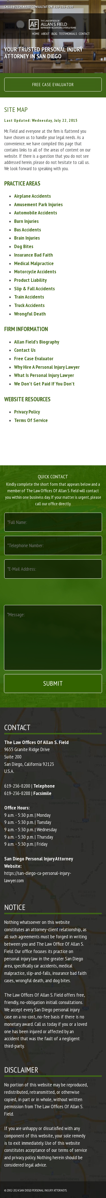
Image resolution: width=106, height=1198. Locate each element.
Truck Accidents (29, 305)
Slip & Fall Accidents (34, 288)
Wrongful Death (30, 313)
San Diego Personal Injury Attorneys (43, 1190)
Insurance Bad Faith (33, 254)
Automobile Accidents (35, 212)
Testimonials (68, 33)
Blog (54, 33)
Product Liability (30, 280)
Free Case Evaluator (53, 84)
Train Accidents (29, 296)
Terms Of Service (31, 420)
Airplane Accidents (32, 196)
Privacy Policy (27, 411)
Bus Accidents (27, 229)
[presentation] (51, 591)
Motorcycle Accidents (35, 271)
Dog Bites (23, 246)
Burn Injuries (26, 221)
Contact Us (25, 350)
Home (35, 33)
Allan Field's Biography (36, 341)
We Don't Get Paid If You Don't (44, 383)
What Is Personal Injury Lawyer (44, 375)
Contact (84, 33)
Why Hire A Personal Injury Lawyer (47, 367)
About (45, 33)
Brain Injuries (27, 238)
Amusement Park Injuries (38, 204)
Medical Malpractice (34, 263)
